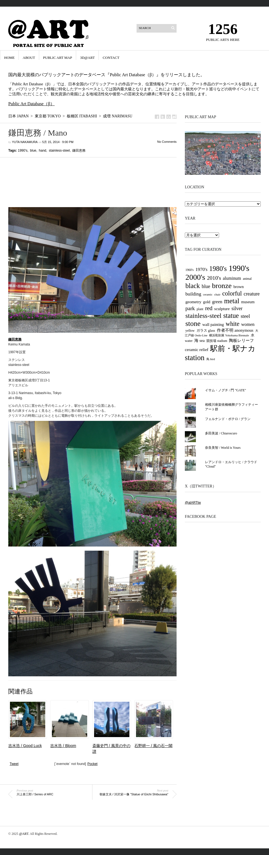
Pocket (92, 764)
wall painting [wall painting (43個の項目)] (213, 324)
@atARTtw (193, 503)
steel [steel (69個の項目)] (245, 316)
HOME (9, 58)
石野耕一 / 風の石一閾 (153, 745)
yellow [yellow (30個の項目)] (190, 330)
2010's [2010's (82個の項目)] (214, 278)
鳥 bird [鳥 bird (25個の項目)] (210, 359)
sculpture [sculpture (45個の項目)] (222, 308)
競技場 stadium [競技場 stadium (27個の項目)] (216, 340)
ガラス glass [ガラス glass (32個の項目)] (205, 330)
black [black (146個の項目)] (192, 285)
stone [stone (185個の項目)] (193, 324)
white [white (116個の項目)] (232, 323)
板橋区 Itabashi (82, 116)
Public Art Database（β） (31, 103)
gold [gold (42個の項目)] (206, 302)
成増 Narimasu (117, 116)
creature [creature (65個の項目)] (252, 294)
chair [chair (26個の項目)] (217, 294)
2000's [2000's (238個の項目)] (195, 277)
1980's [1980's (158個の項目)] (218, 268)
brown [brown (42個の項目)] (238, 286)
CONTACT (111, 58)
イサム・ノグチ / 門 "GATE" (225, 390)
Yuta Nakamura (25, 142)
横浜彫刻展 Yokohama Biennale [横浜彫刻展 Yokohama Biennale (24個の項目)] (229, 335)
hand (42, 150)
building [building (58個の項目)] (193, 294)
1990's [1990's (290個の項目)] (238, 268)
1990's (22, 150)
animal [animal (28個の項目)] (247, 279)
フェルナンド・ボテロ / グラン (228, 419)
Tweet (14, 764)
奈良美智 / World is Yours (223, 448)
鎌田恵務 (79, 150)
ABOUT (29, 58)
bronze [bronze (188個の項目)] (221, 286)
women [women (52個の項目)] (247, 324)
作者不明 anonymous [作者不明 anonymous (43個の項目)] (235, 330)
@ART (23, 834)
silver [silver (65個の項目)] (237, 308)
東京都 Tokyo (48, 116)
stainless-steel (59, 150)
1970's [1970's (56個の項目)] (201, 269)
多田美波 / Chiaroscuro (221, 433)
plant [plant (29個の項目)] (200, 309)
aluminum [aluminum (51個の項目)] (232, 278)
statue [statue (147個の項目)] (231, 315)
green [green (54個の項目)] (217, 301)
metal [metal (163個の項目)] (231, 301)
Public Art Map (57, 58)
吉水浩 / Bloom (63, 745)
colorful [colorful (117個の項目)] (232, 293)
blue (33, 150)
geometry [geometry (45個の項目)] (193, 301)
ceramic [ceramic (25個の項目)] (207, 294)
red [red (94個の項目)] (208, 308)
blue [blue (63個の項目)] (206, 286)
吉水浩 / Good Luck (25, 745)
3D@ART (87, 58)
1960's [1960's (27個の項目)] (189, 269)
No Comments (167, 141)
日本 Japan (18, 116)
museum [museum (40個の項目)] (248, 302)
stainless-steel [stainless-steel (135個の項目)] (203, 315)
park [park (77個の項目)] (190, 308)
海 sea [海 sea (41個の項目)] (199, 340)
